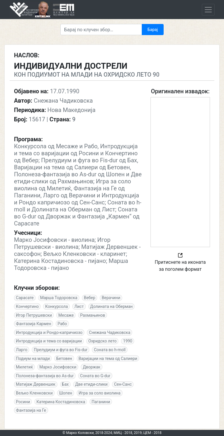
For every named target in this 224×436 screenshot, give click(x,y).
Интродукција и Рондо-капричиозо (49, 332)
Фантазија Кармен (33, 323)
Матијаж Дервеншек (35, 384)
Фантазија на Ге (31, 410)
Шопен (65, 393)
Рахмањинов (92, 315)
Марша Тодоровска (58, 297)
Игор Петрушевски (34, 315)
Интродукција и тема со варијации (49, 341)
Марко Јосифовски (57, 367)
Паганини (101, 401)
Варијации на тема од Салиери (107, 358)
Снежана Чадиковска (109, 332)
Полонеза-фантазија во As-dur (45, 375)
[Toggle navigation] (208, 9)
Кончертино (27, 306)
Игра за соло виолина (100, 393)
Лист (79, 306)
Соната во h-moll (110, 349)
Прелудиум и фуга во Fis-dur (61, 349)
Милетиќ (24, 367)
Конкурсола (56, 306)
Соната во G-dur (95, 375)
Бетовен (64, 358)
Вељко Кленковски (34, 393)
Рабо (62, 323)
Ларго (21, 349)
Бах (65, 384)
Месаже (66, 315)
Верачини (111, 297)
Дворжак (91, 367)
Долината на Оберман (111, 306)
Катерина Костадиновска (60, 401)
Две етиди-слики (91, 384)
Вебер (89, 297)
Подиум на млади (33, 358)
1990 (127, 341)
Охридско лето (102, 341)
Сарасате (25, 297)
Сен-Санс (123, 384)
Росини (23, 401)
